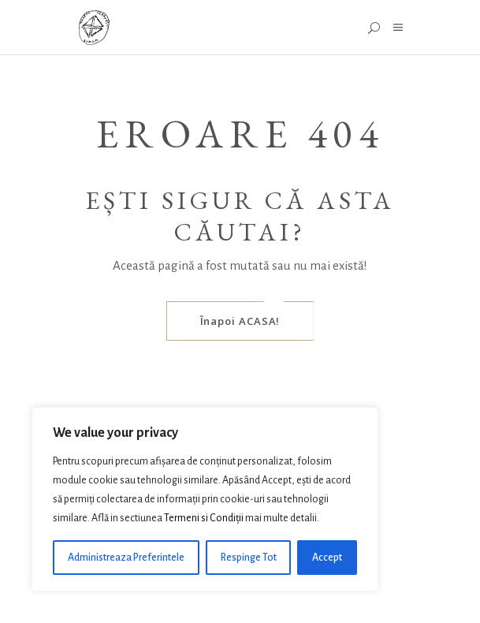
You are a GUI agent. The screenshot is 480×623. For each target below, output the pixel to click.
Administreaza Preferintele (126, 557)
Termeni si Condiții (204, 518)
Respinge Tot (249, 557)
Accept (327, 557)
